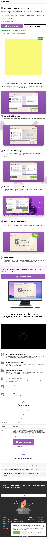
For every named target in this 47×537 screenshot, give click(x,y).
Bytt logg (28, 437)
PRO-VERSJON (35, 29)
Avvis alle (24, 532)
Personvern (40, 518)
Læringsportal (40, 510)
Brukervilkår (40, 514)
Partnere (29, 516)
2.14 (28, 8)
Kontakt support (41, 512)
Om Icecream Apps (31, 510)
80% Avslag (40, 1)
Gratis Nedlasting (12, 29)
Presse (29, 512)
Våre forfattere (30, 514)
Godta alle (16, 532)
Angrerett (39, 516)
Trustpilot (24, 34)
